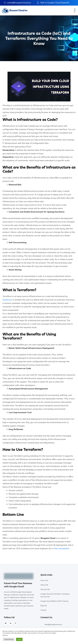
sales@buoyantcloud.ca (19, 2)
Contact (43, 610)
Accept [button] (19, 639)
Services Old (45, 589)
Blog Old (44, 606)
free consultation (61, 548)
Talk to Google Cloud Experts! (54, 2)
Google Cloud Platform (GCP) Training (54, 601)
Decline (5, 635)
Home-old (44, 580)
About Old (44, 585)
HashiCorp (7, 299)
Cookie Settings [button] (8, 639)
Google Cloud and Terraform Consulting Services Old (55, 595)
